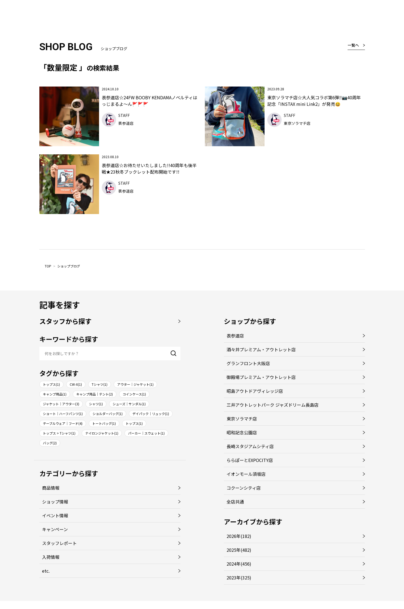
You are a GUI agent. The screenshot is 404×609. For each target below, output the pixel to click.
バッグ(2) (50, 443)
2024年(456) (239, 563)
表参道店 (235, 335)
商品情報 (50, 487)
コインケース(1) (134, 394)
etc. (46, 570)
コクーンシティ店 (244, 487)
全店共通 (235, 501)
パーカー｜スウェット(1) (146, 433)
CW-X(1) (76, 384)
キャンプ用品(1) (54, 394)
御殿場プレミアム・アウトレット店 (261, 377)
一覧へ (353, 45)
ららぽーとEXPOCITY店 (250, 460)
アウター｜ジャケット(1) (135, 384)
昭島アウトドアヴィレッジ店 (255, 391)
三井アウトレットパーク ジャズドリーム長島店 (273, 404)
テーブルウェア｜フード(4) (62, 423)
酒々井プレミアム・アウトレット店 (261, 349)
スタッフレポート (59, 543)
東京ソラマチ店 (242, 418)
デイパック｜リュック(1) (150, 413)
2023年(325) (239, 577)
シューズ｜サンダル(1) (129, 403)
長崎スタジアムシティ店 (250, 446)
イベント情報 (55, 515)
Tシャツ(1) (99, 384)
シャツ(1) (96, 403)
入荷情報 (50, 557)
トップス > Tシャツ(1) (59, 433)
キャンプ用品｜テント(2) (94, 394)
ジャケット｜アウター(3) (61, 403)
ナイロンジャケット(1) (101, 433)
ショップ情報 (55, 501)
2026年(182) (239, 536)
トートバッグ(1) (104, 423)
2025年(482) (239, 550)
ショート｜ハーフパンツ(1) (63, 413)
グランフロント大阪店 (248, 363)
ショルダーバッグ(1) (108, 413)
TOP (48, 266)
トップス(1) (51, 384)
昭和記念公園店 (242, 432)
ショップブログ (68, 266)
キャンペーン (55, 529)
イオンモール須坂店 (246, 474)
